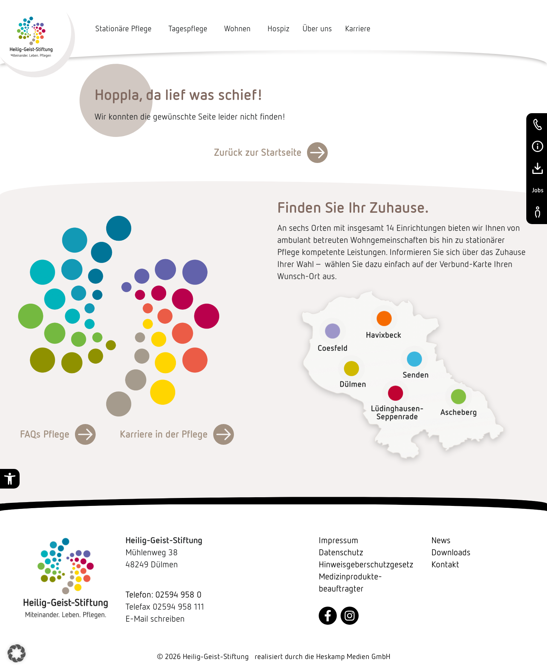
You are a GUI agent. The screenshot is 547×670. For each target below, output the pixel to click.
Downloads (451, 552)
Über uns (317, 28)
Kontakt (445, 564)
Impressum (338, 540)
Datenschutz (341, 552)
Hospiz (278, 28)
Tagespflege (189, 28)
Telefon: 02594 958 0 (163, 594)
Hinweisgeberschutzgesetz (366, 564)
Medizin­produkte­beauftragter (350, 582)
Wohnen (239, 28)
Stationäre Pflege (125, 28)
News (441, 540)
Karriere (357, 28)
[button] (10, 479)
